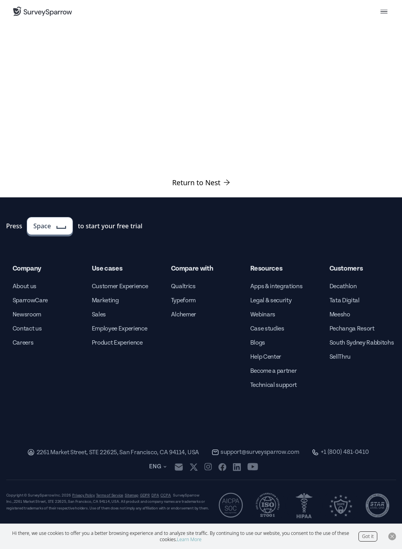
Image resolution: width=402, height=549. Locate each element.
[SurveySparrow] (43, 11)
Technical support (273, 385)
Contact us (27, 328)
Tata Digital (344, 300)
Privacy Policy (83, 495)
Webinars (262, 314)
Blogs (257, 343)
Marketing (105, 300)
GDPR (145, 495)
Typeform (183, 300)
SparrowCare (30, 300)
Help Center (265, 357)
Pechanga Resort (352, 328)
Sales (99, 314)
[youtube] (252, 467)
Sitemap (131, 495)
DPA (155, 495)
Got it (368, 536)
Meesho (339, 314)
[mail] (178, 467)
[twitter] (193, 467)
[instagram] (208, 467)
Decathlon (343, 286)
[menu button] (383, 11)
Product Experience (117, 343)
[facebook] (222, 467)
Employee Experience (119, 328)
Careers (23, 343)
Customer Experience (120, 286)
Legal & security (271, 300)
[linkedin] (237, 467)
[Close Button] (392, 536)
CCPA (165, 495)
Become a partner (273, 371)
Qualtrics (183, 286)
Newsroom (27, 314)
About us (24, 286)
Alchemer (183, 314)
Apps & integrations (276, 286)
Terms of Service (109, 495)
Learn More (189, 539)
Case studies (267, 328)
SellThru (340, 357)
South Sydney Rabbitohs (361, 343)
